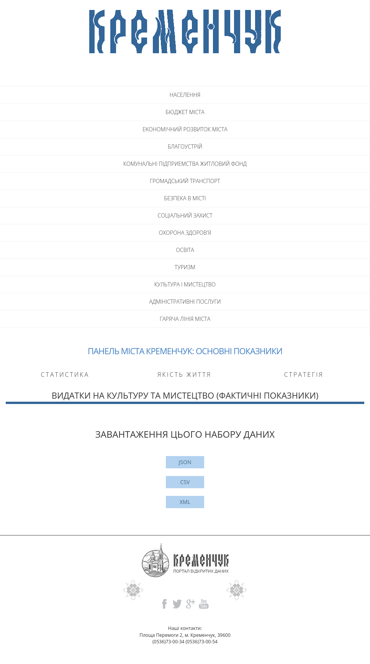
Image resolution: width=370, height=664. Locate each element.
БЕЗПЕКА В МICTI (185, 198)
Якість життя (184, 374)
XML (185, 501)
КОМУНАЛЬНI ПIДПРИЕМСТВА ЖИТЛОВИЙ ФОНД (185, 163)
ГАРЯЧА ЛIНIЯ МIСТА (185, 318)
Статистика (65, 374)
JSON (185, 462)
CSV (185, 482)
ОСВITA (185, 249)
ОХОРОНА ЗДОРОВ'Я (185, 232)
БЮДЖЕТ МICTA (185, 112)
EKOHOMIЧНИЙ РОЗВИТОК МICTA (185, 129)
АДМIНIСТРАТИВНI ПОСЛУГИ (185, 301)
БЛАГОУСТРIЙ (185, 146)
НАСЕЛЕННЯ (185, 94)
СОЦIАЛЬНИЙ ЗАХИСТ (184, 215)
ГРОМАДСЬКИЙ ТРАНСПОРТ (185, 181)
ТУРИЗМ (185, 267)
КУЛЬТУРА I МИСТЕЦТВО (185, 284)
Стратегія (304, 374)
